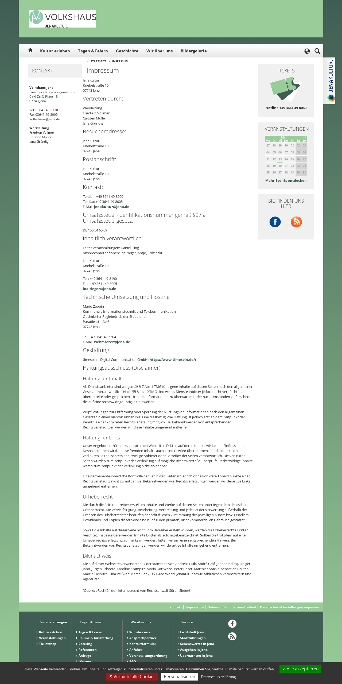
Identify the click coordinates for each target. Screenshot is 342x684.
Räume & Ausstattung (96, 638)
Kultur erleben (55, 50)
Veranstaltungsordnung (148, 655)
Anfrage (85, 655)
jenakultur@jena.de (111, 206)
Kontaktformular (142, 644)
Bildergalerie (194, 50)
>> (304, 137)
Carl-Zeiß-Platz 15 (43, 96)
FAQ (132, 661)
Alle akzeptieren (300, 669)
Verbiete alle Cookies (132, 676)
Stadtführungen (193, 638)
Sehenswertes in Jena (197, 644)
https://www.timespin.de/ (172, 359)
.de (57, 119)
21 (286, 166)
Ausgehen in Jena (194, 649)
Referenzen (88, 649)
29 (292, 172)
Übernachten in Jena (196, 655)
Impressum (120, 61)
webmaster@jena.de (112, 341)
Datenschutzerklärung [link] (218, 677)
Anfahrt (135, 649)
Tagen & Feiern (93, 50)
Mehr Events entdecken (286, 180)
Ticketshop (47, 644)
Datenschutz (218, 607)
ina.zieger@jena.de (99, 288)
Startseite (98, 61)
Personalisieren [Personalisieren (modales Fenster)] (179, 676)
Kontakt (175, 607)
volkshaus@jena (42, 119)
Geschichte (127, 50)
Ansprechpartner (142, 638)
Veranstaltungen (52, 638)
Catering (85, 644)
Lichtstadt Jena (192, 632)
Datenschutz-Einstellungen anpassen (289, 607)
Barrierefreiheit (243, 607)
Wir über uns (159, 50)
